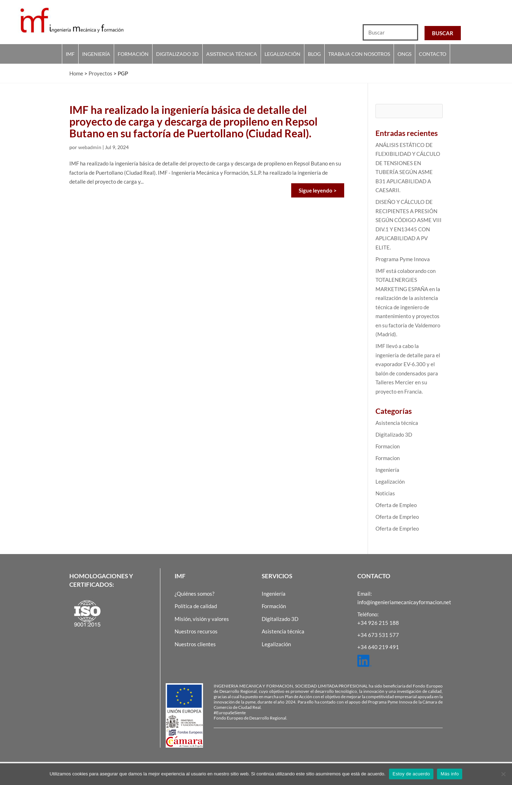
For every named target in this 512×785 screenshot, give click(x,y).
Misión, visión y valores (202, 619)
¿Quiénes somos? (194, 593)
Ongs (404, 54)
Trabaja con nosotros (359, 54)
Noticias (385, 493)
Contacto (432, 54)
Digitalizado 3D (177, 54)
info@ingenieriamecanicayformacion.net (404, 602)
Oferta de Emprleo (397, 516)
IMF (70, 54)
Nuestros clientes (195, 644)
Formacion (387, 446)
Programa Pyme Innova (402, 259)
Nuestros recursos (196, 631)
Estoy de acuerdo (411, 773)
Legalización (282, 54)
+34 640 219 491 (378, 647)
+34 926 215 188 (378, 623)
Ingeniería (96, 54)
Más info (450, 773)
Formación (133, 54)
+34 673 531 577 (378, 635)
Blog (314, 54)
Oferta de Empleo (396, 505)
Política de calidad (196, 606)
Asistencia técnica (231, 54)
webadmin (89, 147)
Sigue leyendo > (318, 190)
